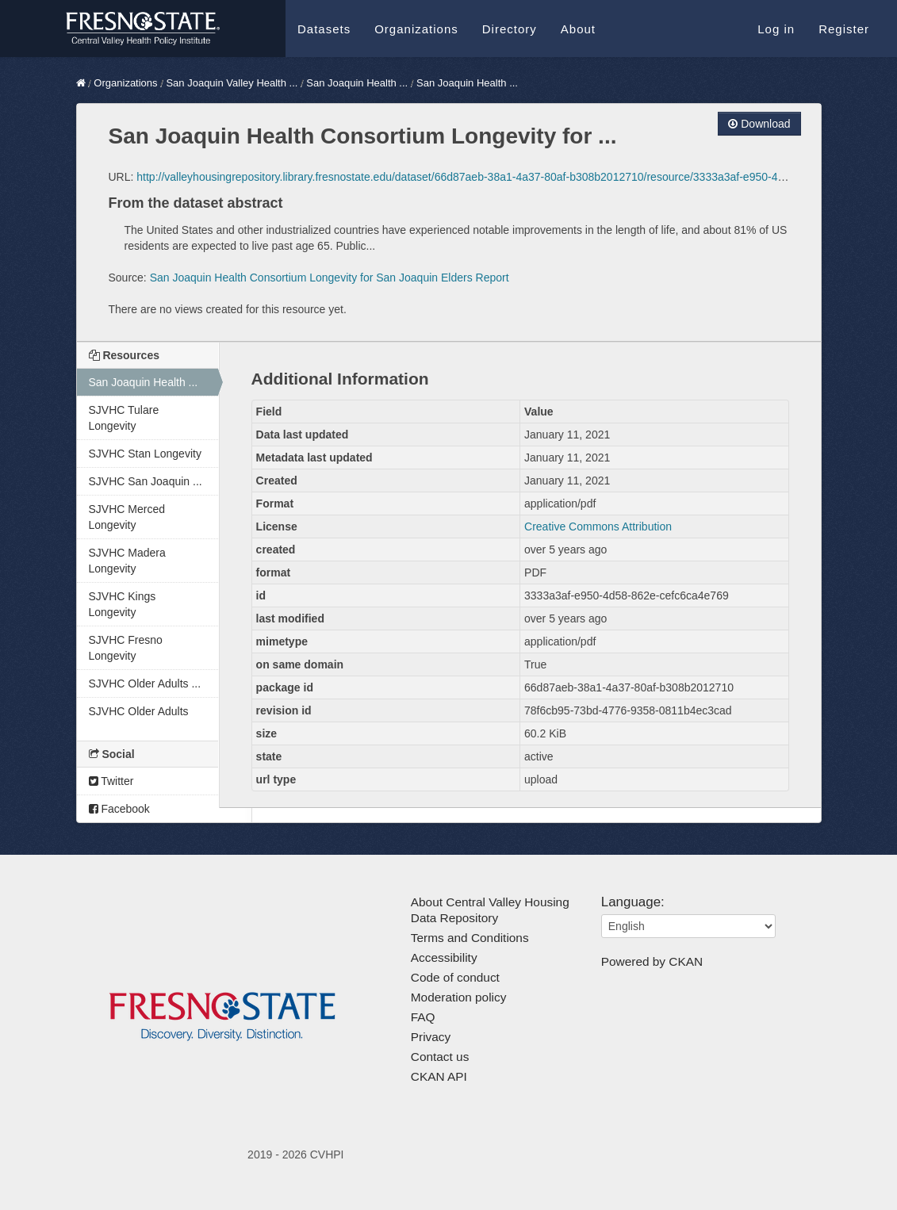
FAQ (423, 1017)
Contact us (440, 1056)
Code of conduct (455, 977)
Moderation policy (459, 997)
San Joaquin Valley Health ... (231, 83)
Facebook (119, 808)
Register (843, 29)
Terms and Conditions (470, 937)
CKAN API (439, 1076)
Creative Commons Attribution (598, 526)
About (578, 29)
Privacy (430, 1036)
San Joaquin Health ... (357, 83)
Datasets (324, 29)
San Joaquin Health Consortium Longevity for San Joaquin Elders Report (329, 277)
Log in (776, 29)
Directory (509, 29)
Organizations (416, 29)
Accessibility (444, 957)
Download (759, 123)
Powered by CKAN (652, 961)
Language (631, 901)
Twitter (111, 781)
